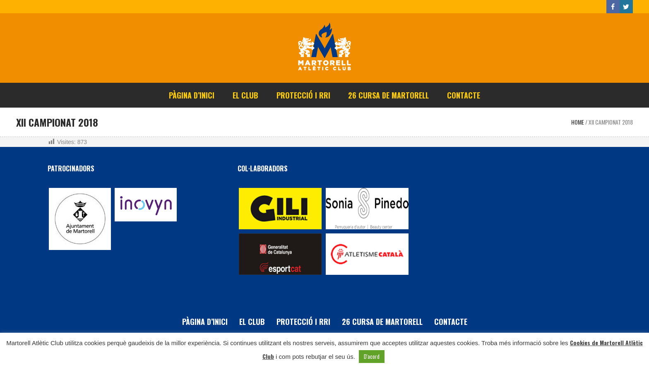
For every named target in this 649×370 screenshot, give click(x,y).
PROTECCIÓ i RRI (303, 321)
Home (577, 122)
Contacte (450, 321)
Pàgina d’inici (205, 321)
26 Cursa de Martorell (382, 321)
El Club (252, 321)
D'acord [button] (372, 356)
